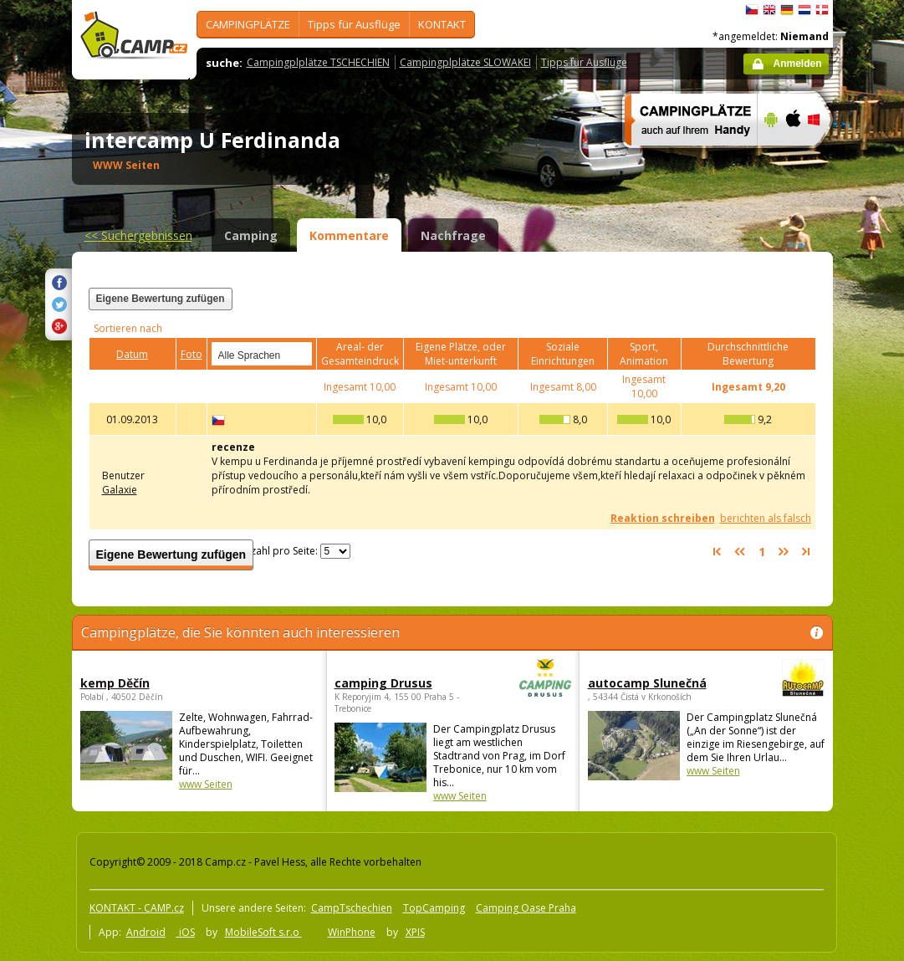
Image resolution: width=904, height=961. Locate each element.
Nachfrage (453, 235)
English (769, 10)
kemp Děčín (115, 683)
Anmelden (797, 63)
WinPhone (351, 932)
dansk (822, 10)
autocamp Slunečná (660, 683)
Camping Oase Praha (526, 908)
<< (138, 235)
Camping (251, 235)
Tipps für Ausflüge (354, 24)
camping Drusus (407, 683)
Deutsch (787, 10)
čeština (751, 10)
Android (146, 932)
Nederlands (804, 10)
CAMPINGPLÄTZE (248, 24)
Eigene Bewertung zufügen (160, 298)
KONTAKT (442, 24)
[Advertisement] (609, 309)
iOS (185, 932)
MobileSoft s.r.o (263, 932)
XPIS (415, 932)
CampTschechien (351, 908)
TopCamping (434, 908)
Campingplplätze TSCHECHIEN (318, 62)
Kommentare (349, 235)
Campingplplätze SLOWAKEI (465, 62)
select (300, 354)
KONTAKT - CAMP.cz (136, 908)
